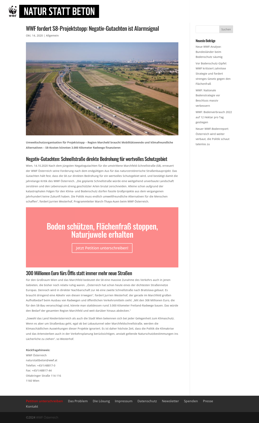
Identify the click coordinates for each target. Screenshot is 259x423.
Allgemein (52, 35)
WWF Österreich (47, 417)
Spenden (191, 401)
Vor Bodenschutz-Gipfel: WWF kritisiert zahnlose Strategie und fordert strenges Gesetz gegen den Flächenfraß (213, 74)
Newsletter (226, 8)
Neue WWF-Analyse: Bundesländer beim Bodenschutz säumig (209, 52)
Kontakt (32, 406)
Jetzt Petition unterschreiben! (102, 248)
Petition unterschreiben (133, 8)
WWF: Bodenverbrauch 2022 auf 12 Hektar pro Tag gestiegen (214, 117)
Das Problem (173, 8)
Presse (117, 16)
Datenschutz (147, 401)
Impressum (123, 401)
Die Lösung (200, 8)
